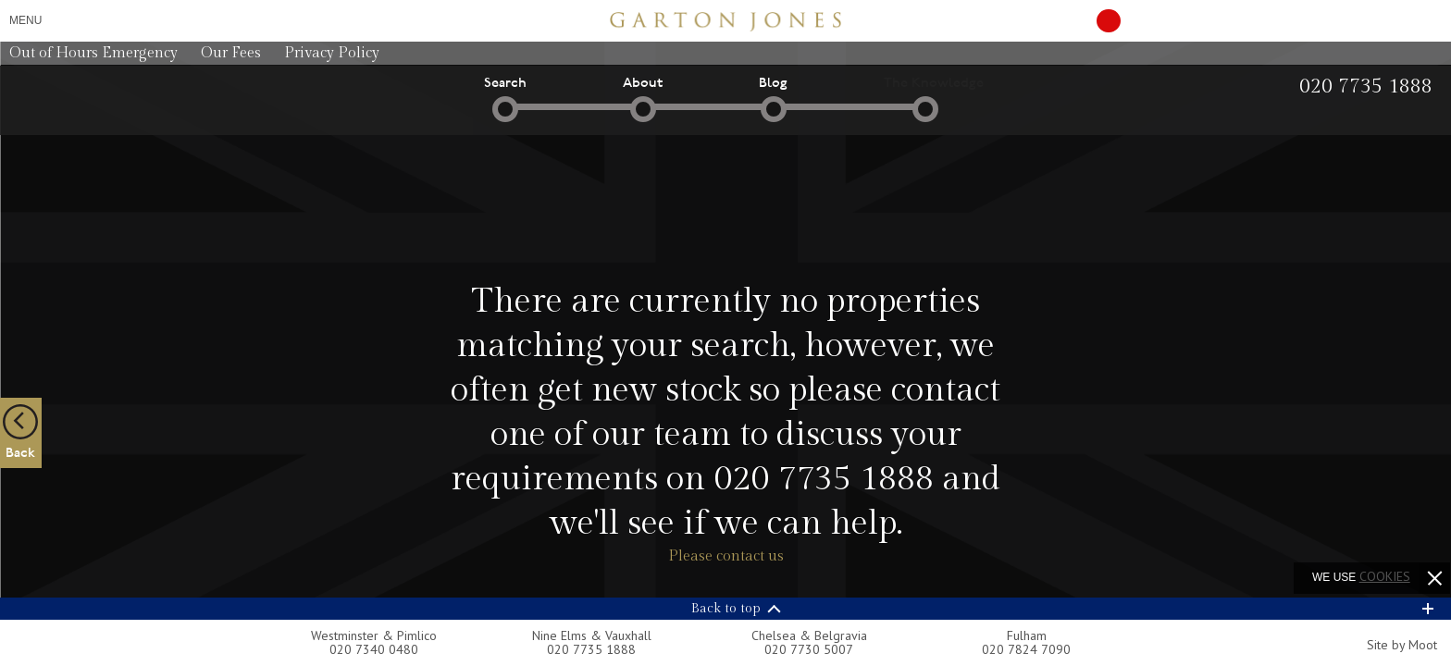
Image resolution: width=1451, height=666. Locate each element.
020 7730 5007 (808, 649)
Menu (25, 20)
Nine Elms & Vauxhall (591, 635)
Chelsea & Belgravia (809, 635)
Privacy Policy (331, 53)
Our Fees (231, 53)
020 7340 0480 (373, 649)
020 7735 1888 (823, 479)
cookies (1384, 576)
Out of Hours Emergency (93, 53)
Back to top (726, 608)
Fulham (1027, 635)
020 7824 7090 (1026, 649)
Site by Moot (1402, 644)
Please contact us (726, 556)
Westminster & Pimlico (374, 635)
